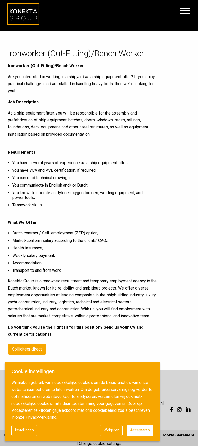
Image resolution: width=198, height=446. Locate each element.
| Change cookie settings (99, 444)
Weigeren (111, 430)
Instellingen (24, 430)
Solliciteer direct (27, 349)
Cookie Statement (177, 435)
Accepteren (140, 430)
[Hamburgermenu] (185, 11)
